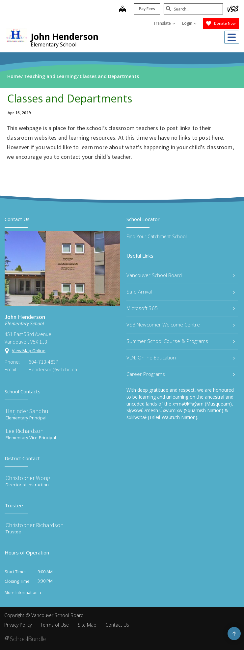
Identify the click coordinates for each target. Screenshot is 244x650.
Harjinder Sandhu (27, 411)
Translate (164, 23)
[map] (122, 9)
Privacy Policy (18, 625)
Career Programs (180, 374)
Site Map (87, 625)
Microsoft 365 (180, 308)
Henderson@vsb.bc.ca (53, 369)
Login (189, 23)
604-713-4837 (43, 361)
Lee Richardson (24, 431)
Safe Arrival (180, 291)
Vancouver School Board (180, 275)
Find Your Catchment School (156, 236)
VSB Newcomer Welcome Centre (180, 324)
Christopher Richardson (35, 525)
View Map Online (28, 350)
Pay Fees (147, 9)
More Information (21, 592)
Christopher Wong (28, 478)
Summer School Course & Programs (180, 341)
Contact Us (117, 625)
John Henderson (64, 36)
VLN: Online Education (180, 357)
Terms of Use (55, 625)
